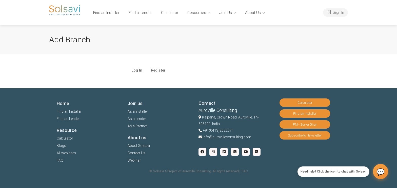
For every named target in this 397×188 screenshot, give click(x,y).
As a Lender (137, 119)
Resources (196, 12)
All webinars (66, 153)
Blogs (61, 146)
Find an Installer (106, 12)
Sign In (335, 12)
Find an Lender (68, 119)
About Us (253, 12)
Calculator (169, 12)
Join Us (225, 12)
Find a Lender (140, 12)
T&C (244, 171)
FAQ (60, 160)
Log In (136, 71)
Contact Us (136, 153)
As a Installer (138, 111)
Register (158, 71)
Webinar (134, 160)
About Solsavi (139, 146)
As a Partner (137, 126)
